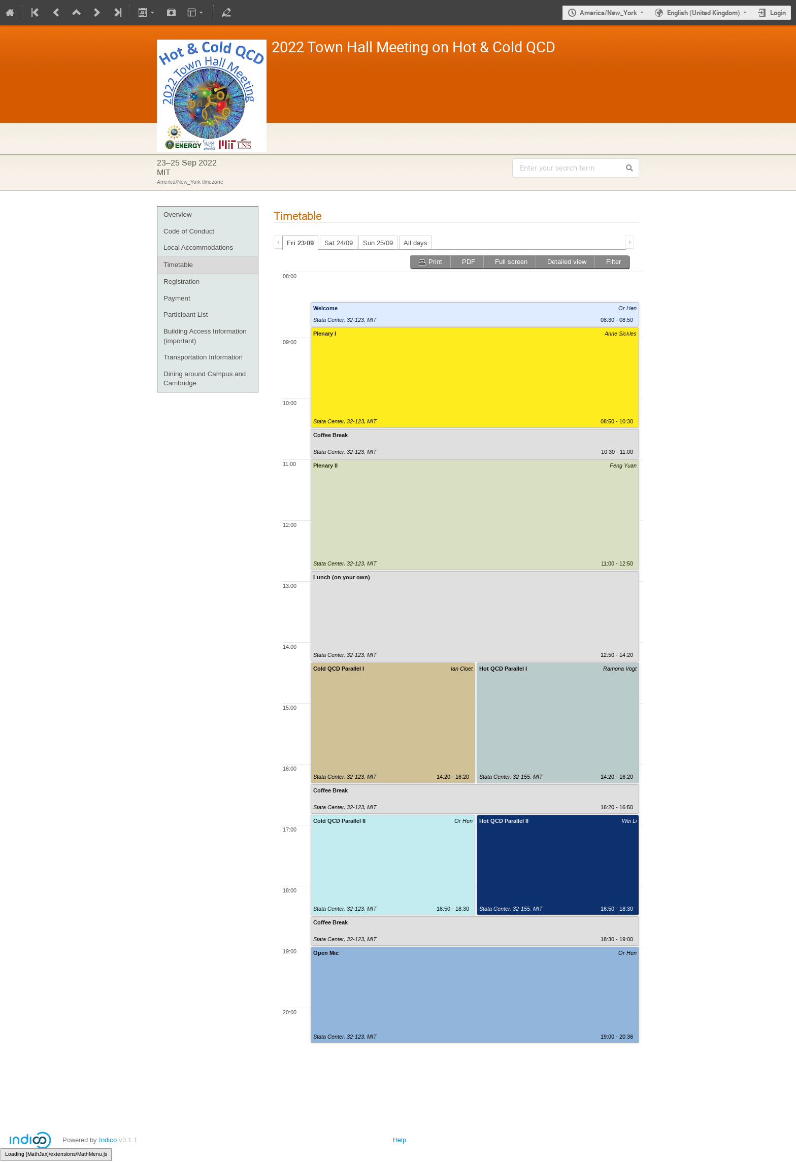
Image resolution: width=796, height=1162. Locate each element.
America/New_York (608, 12)
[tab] (300, 243)
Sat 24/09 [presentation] (338, 243)
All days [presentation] (415, 243)
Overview (177, 214)
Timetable (178, 265)
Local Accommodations (198, 247)
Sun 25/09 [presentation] (378, 243)
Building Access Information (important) (205, 336)
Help (399, 1140)
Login (778, 12)
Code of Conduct (188, 231)
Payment (176, 298)
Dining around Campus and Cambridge (204, 378)
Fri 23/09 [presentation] (300, 243)
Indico (108, 1140)
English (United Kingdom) (703, 12)
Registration (181, 281)
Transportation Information (203, 357)
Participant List (185, 314)
